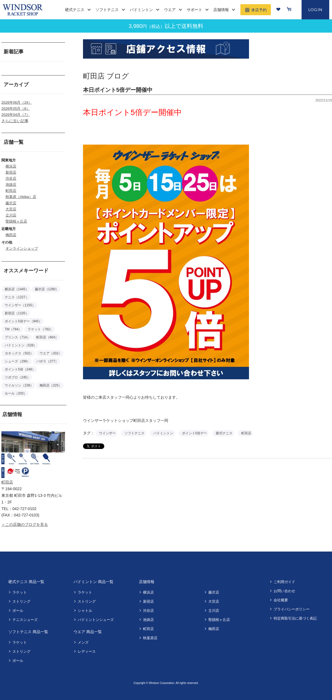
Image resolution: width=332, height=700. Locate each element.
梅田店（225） (51, 385)
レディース (87, 651)
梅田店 (11, 235)
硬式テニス (224, 433)
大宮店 (11, 209)
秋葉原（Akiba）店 (21, 197)
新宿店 (11, 172)
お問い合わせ (284, 591)
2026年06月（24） (16, 102)
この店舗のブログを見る (26, 524)
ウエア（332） (51, 353)
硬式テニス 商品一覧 (26, 581)
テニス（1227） (17, 297)
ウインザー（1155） (20, 305)
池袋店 (11, 184)
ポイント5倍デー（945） (23, 321)
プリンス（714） (17, 337)
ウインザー (107, 433)
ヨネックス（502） (19, 353)
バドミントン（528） (21, 345)
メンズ (83, 642)
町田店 (11, 191)
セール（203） (16, 393)
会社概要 (281, 600)
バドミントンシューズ (96, 620)
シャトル (85, 610)
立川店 (11, 215)
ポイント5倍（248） (20, 369)
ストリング (21, 601)
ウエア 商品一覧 (88, 632)
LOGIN (315, 9)
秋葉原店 (150, 638)
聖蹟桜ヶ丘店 (16, 221)
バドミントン (163, 433)
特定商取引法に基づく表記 (295, 618)
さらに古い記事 (14, 121)
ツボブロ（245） (17, 377)
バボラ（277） (47, 361)
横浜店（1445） (17, 289)
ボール (17, 610)
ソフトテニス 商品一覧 (28, 632)
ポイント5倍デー (194, 433)
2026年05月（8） (15, 108)
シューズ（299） (17, 361)
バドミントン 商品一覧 (93, 581)
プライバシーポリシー (292, 609)
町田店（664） (47, 337)
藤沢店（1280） (47, 289)
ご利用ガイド (284, 582)
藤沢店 (11, 203)
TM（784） (13, 329)
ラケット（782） (40, 329)
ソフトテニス (134, 433)
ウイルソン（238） (19, 385)
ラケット (19, 592)
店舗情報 (146, 581)
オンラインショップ (22, 248)
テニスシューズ (25, 620)
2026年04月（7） (15, 115)
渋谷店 (11, 178)
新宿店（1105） (17, 313)
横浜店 (11, 166)
